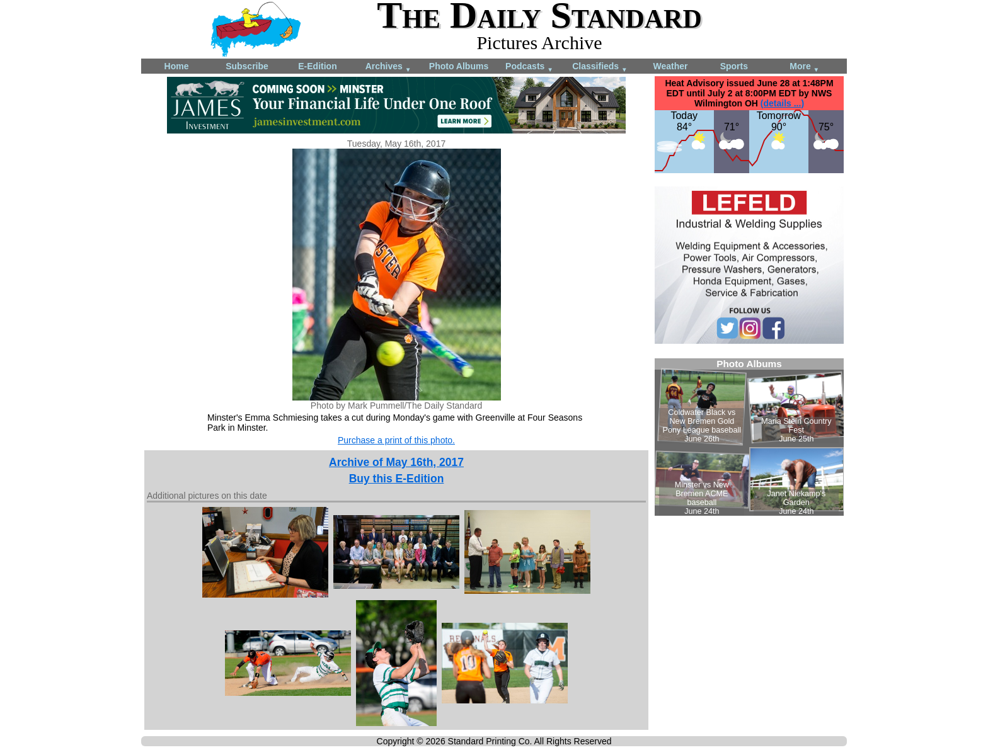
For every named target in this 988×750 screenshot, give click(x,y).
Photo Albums (458, 66)
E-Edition (317, 66)
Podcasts (529, 67)
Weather (670, 66)
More (804, 67)
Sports (734, 66)
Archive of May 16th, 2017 (396, 462)
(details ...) (782, 103)
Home (176, 66)
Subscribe (247, 66)
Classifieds (600, 67)
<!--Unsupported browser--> (749, 437)
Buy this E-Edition (396, 478)
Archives (388, 67)
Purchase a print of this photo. (396, 440)
